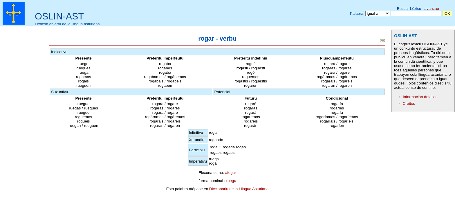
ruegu (231, 181)
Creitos (409, 103)
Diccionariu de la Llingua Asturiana (239, 189)
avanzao (432, 8)
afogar (230, 172)
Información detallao (420, 97)
